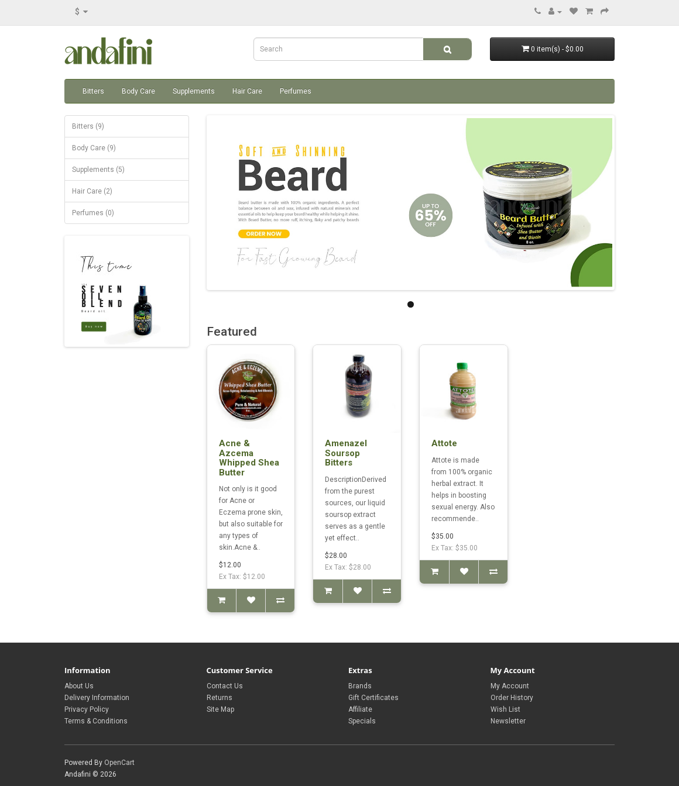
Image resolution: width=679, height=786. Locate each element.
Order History (512, 698)
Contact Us (225, 686)
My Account (510, 686)
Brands (360, 686)
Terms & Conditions (96, 721)
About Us (79, 686)
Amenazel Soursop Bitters (346, 453)
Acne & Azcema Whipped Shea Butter (249, 458)
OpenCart (119, 763)
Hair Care (247, 91)
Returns (219, 698)
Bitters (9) (88, 126)
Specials (362, 721)
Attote (444, 443)
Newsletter (508, 721)
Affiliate (360, 709)
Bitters (93, 91)
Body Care (138, 91)
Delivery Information (96, 698)
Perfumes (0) (93, 213)
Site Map (220, 709)
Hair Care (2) (92, 191)
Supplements (194, 91)
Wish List (505, 709)
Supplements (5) (98, 170)
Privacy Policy (86, 709)
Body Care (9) (94, 148)
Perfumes (295, 91)
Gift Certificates (373, 698)
